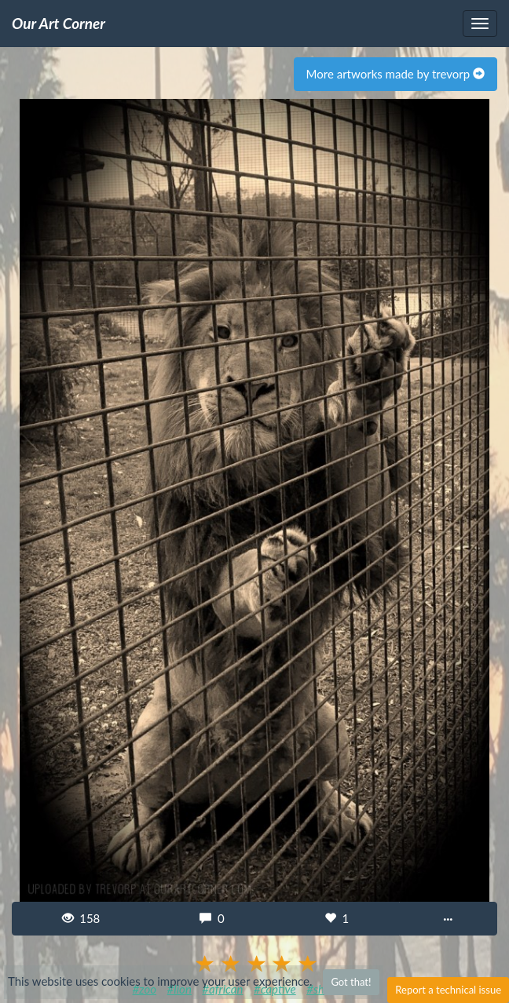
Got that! (351, 982)
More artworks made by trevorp (395, 74)
